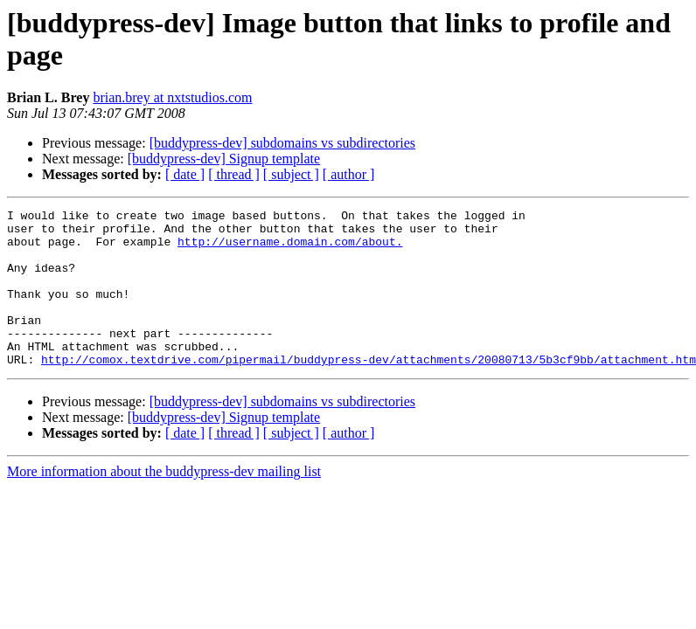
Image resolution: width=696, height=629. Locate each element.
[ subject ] (291, 174)
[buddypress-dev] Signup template (224, 158)
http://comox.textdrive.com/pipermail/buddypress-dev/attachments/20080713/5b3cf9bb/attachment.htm (368, 390)
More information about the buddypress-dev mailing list (164, 502)
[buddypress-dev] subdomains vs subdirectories (282, 142)
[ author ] (349, 174)
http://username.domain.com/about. (289, 249)
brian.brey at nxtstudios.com (172, 97)
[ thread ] (234, 174)
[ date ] (185, 174)
